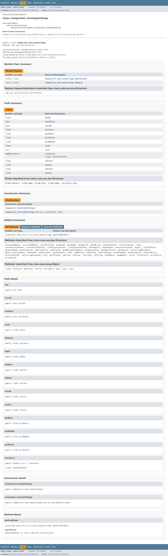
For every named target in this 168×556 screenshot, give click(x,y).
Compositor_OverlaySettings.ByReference (24, 34)
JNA (53, 57)
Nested (12, 10)
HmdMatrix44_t (13, 154)
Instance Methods (31, 227)
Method (35, 10)
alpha (48, 118)
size (47, 150)
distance (49, 130)
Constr (26, 10)
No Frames (41, 7)
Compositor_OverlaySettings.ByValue (66, 34)
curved (48, 126)
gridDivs (49, 134)
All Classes (56, 7)
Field (19, 10)
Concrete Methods (53, 227)
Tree (30, 3)
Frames (32, 7)
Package (14, 3)
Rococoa (44, 57)
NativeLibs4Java (30, 57)
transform (50, 154)
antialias (50, 122)
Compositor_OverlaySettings (20, 208)
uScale (48, 165)
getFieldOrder (60, 235)
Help (54, 3)
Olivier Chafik (25, 55)
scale (48, 146)
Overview (5, 3)
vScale (48, 173)
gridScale (50, 138)
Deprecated (38, 3)
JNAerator (36, 52)
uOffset (49, 161)
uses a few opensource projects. (51, 55)
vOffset (49, 169)
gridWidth (50, 142)
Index (47, 3)
